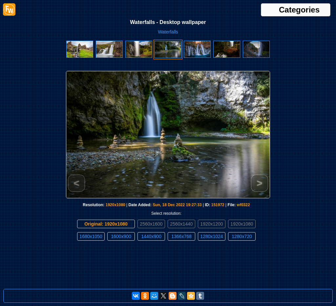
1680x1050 (90, 236)
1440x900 (151, 236)
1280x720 (242, 236)
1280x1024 (211, 236)
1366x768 (181, 236)
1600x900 (121, 236)
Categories (299, 10)
